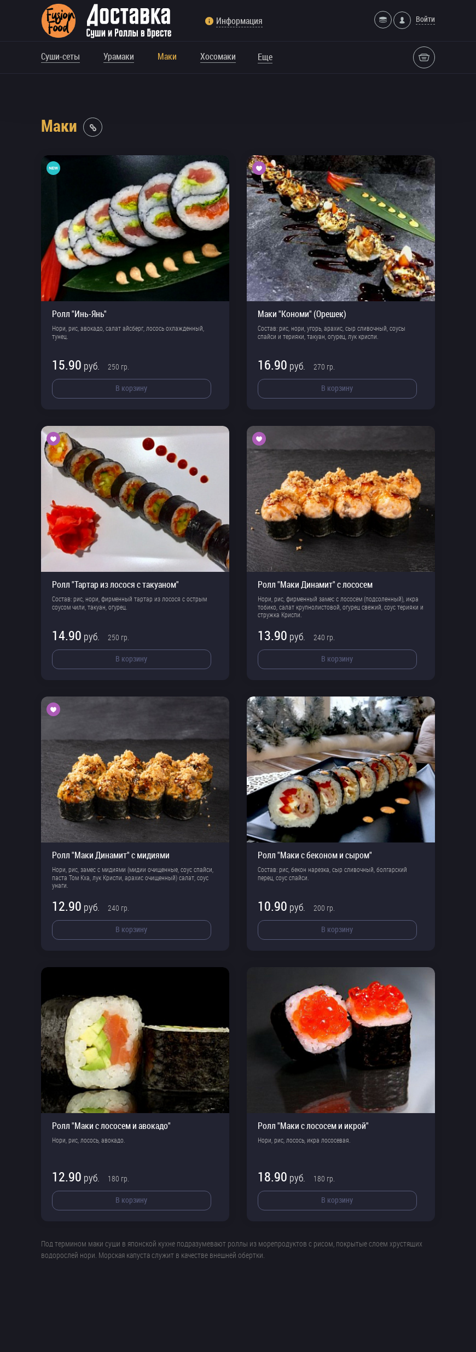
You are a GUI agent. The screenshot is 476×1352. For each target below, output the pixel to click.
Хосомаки (218, 56)
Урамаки (118, 56)
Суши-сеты (60, 56)
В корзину (131, 388)
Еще (265, 57)
